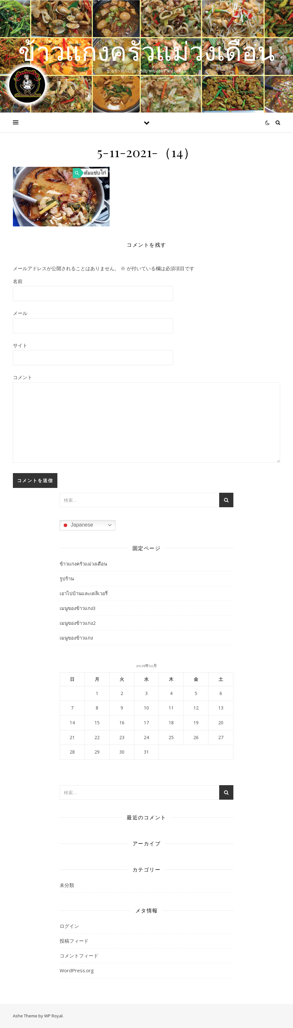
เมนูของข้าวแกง (76, 637)
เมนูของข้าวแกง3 (78, 608)
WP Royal (53, 1016)
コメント (22, 377)
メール (20, 313)
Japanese (77, 525)
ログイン (69, 926)
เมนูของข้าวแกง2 (78, 623)
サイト (20, 345)
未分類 (67, 885)
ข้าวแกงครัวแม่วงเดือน (146, 51)
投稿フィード (74, 941)
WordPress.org (77, 970)
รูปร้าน (67, 578)
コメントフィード (79, 955)
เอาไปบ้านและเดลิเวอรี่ (84, 593)
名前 (18, 281)
